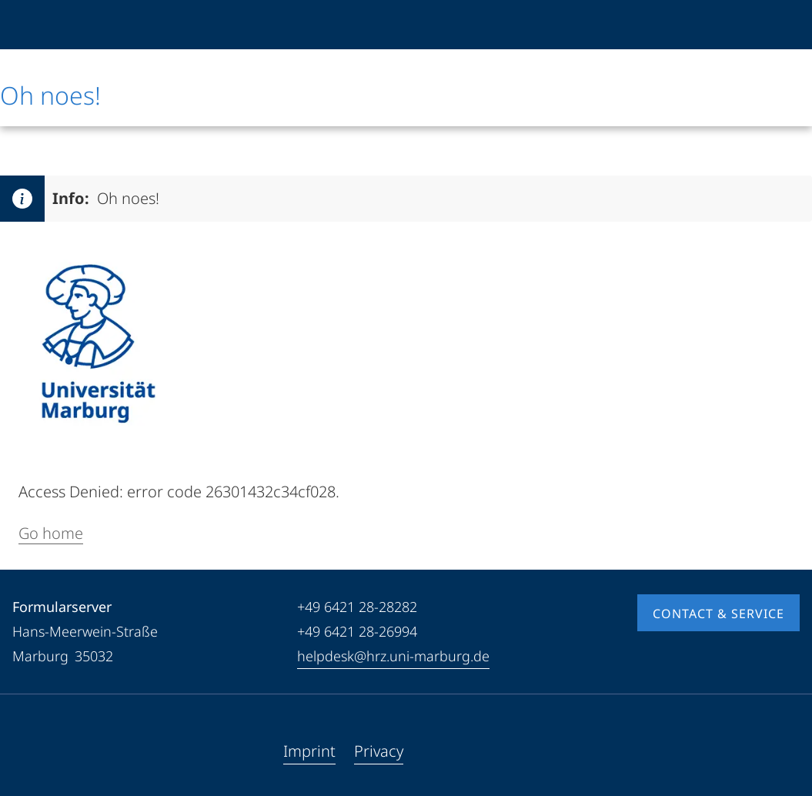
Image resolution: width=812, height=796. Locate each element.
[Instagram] (74, 751)
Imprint (309, 751)
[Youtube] (49, 751)
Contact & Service (718, 613)
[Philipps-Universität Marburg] (51, 24)
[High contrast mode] (786, 24)
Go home (50, 533)
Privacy (378, 751)
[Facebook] (24, 751)
